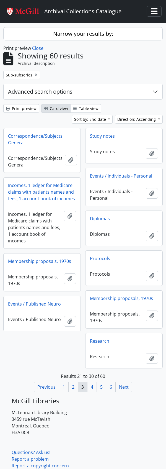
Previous (46, 387)
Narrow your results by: (83, 33)
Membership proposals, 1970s (39, 261)
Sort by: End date (90, 119)
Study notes (102, 136)
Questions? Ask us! (31, 452)
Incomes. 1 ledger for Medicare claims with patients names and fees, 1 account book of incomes (41, 192)
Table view (85, 108)
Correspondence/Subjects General (35, 139)
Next (124, 387)
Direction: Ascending (137, 119)
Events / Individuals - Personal (121, 176)
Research (99, 341)
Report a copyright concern (40, 466)
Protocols (100, 258)
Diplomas (100, 219)
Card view (56, 108)
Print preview (21, 108)
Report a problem (30, 459)
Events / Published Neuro (34, 304)
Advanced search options (40, 91)
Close (37, 48)
